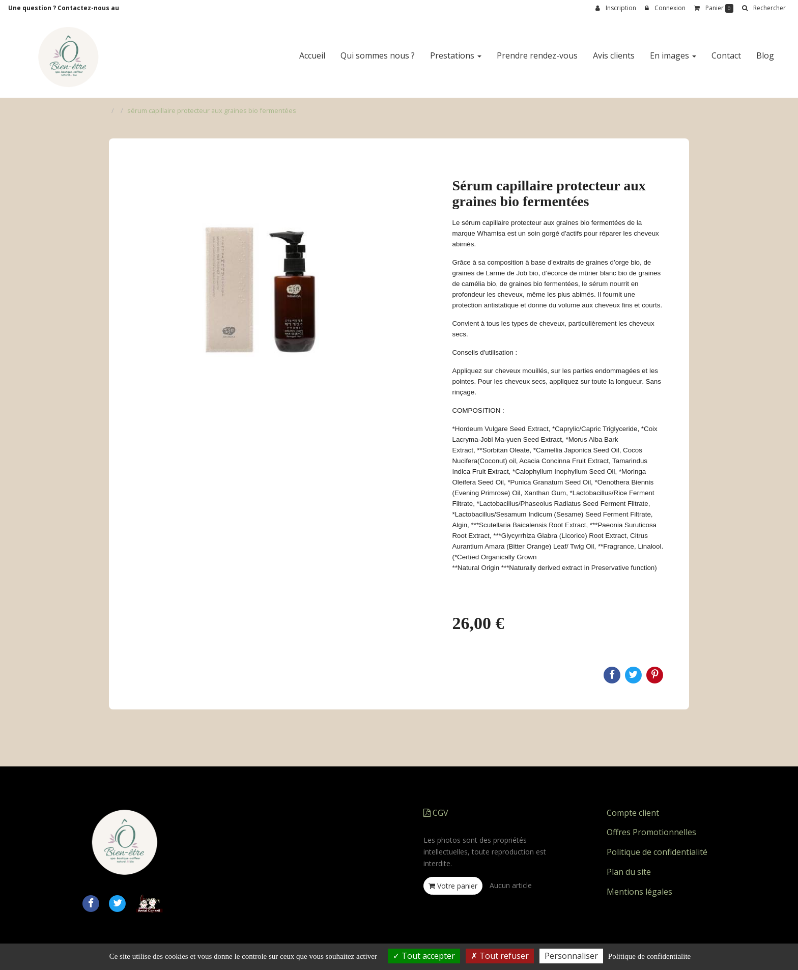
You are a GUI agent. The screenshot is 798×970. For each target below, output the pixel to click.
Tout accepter (424, 955)
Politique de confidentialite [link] (649, 956)
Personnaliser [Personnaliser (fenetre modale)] (571, 955)
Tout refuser (500, 955)
